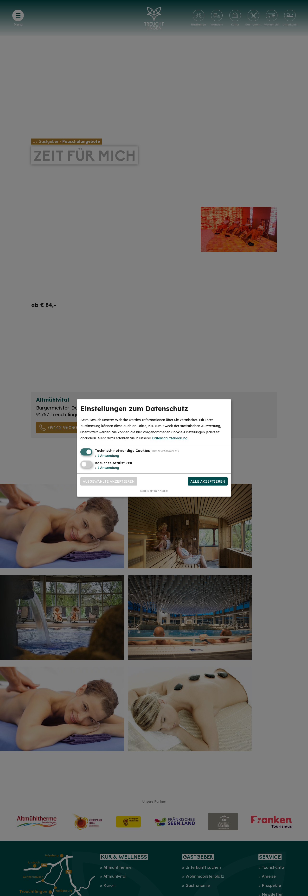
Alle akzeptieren (207, 481)
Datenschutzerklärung (169, 438)
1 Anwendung (107, 456)
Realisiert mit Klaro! (154, 491)
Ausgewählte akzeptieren (109, 481)
